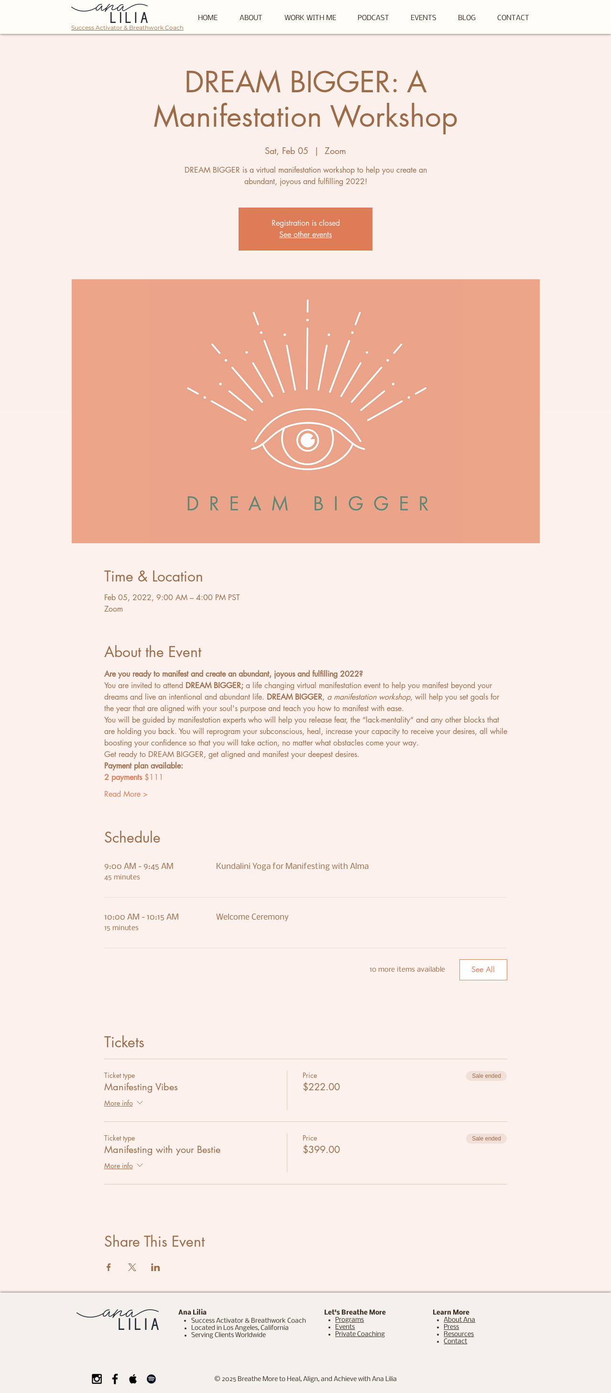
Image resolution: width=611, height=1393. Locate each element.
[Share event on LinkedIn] (155, 1267)
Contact (455, 1341)
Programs (349, 1320)
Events (345, 1327)
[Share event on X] (132, 1267)
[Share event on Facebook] (108, 1267)
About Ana (459, 1320)
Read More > (126, 794)
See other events (305, 235)
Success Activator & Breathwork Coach (127, 27)
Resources (459, 1334)
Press (451, 1327)
